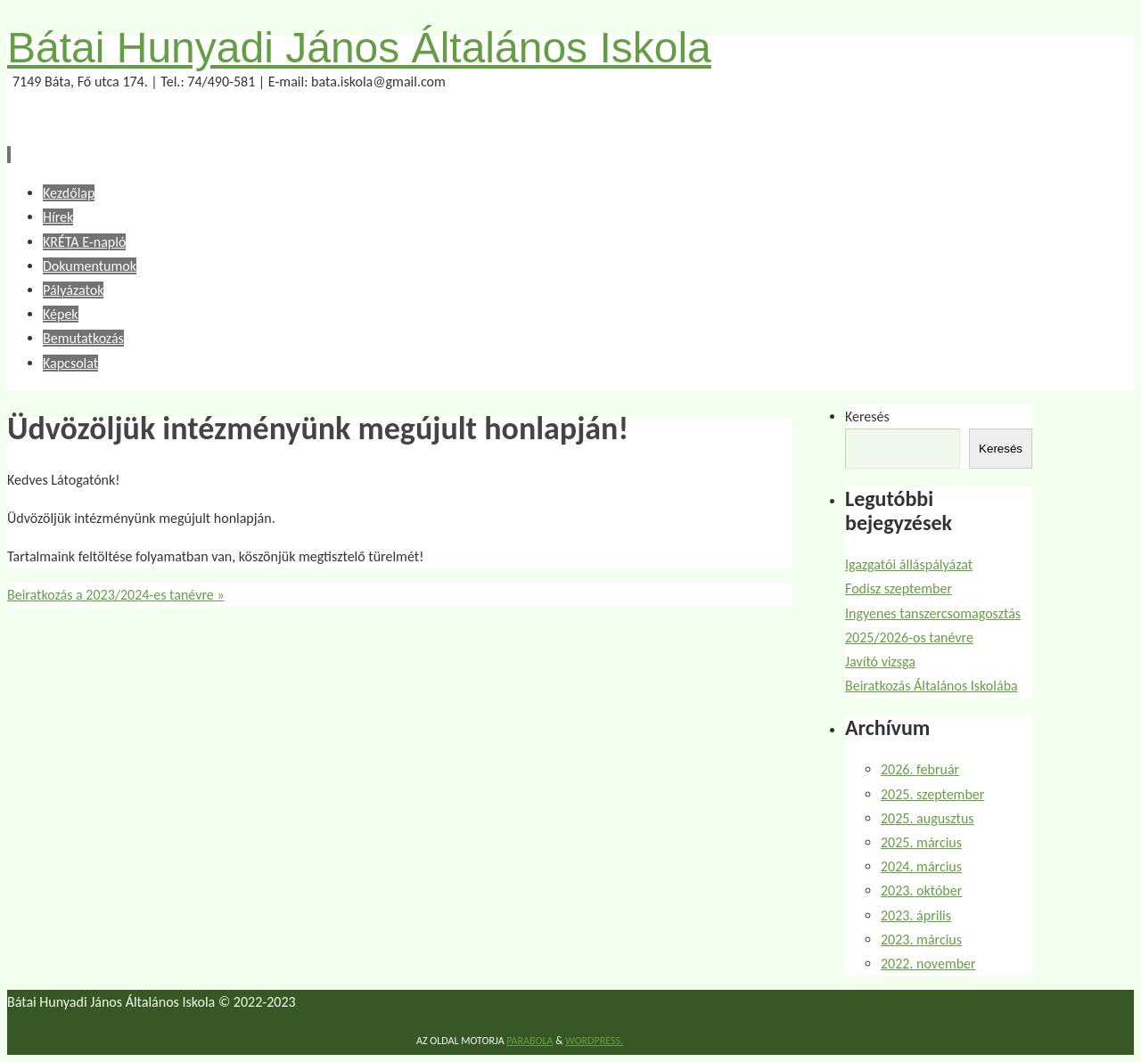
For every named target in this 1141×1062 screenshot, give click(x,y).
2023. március (921, 939)
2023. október (921, 890)
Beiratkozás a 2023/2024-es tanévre (116, 594)
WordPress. (594, 1040)
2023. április (916, 915)
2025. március (921, 842)
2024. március (921, 866)
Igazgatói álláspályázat (909, 564)
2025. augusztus (927, 818)
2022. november (928, 963)
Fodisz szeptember (898, 588)
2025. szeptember (932, 794)
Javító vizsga (880, 661)
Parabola (529, 1040)
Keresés (867, 416)
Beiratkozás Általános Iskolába (931, 685)
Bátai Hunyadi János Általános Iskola (359, 47)
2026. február (920, 769)
